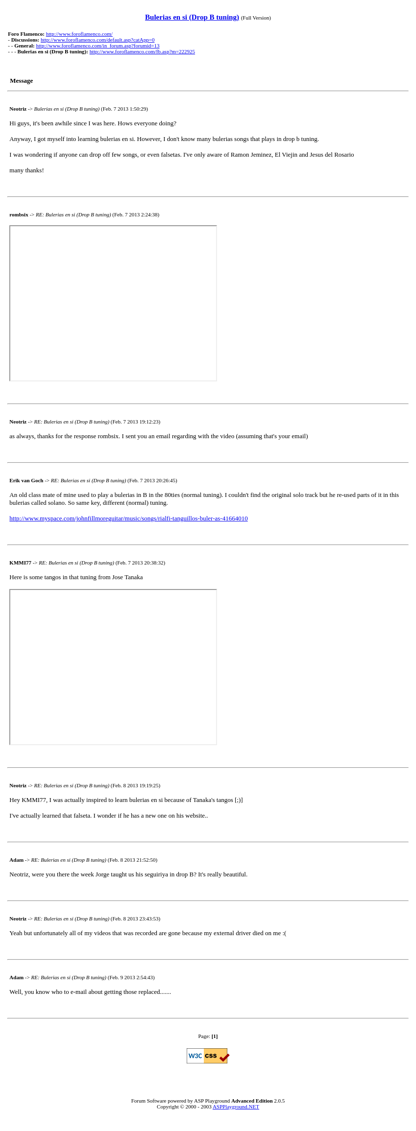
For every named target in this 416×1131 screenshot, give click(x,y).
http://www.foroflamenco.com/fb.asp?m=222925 (142, 51)
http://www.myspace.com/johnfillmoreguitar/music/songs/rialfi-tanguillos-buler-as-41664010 (128, 518)
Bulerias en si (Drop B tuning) (192, 17)
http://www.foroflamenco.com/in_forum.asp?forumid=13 (97, 45)
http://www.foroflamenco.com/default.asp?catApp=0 (97, 40)
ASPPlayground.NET (236, 1106)
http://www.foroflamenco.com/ (79, 34)
